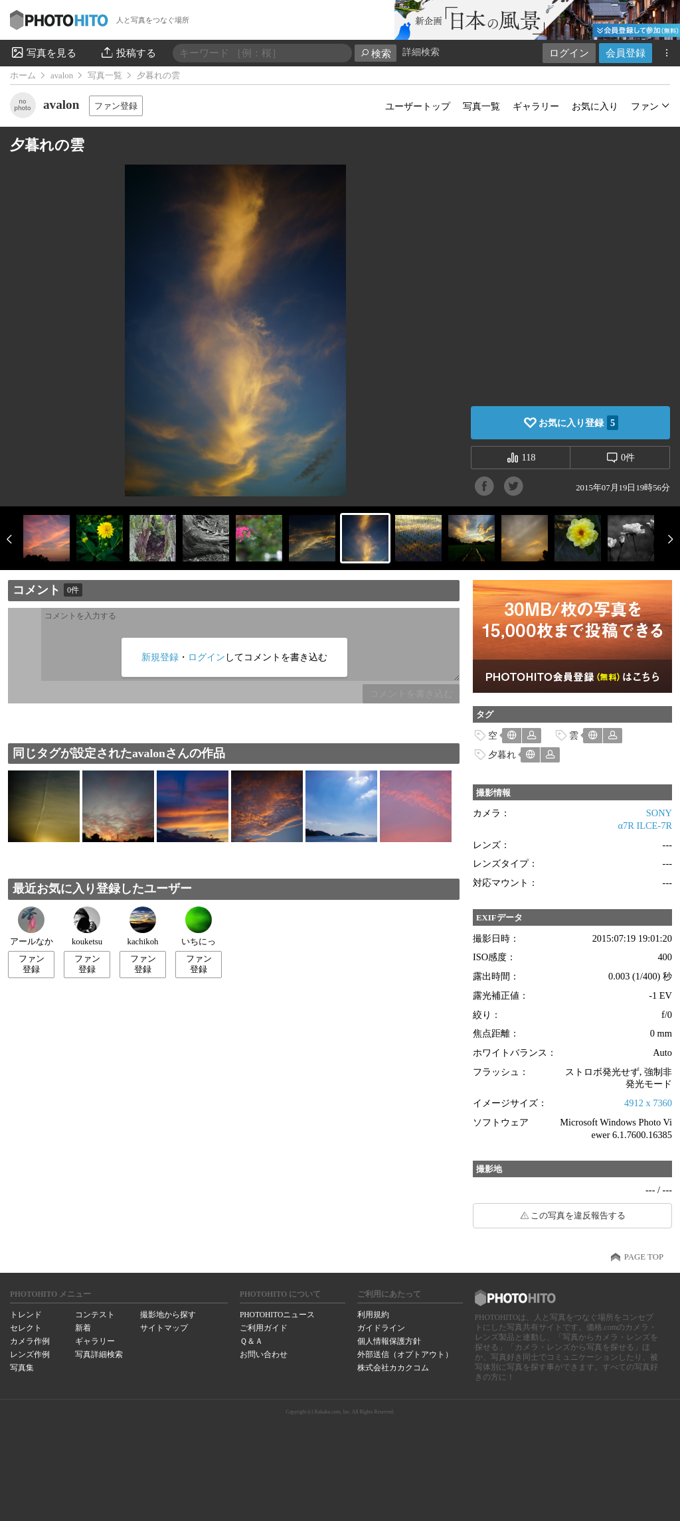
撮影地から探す (168, 1315)
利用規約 (373, 1315)
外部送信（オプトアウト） (405, 1354)
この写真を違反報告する (578, 1215)
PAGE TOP (643, 1257)
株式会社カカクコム (393, 1368)
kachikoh (143, 926)
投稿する (128, 52)
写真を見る (43, 52)
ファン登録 (115, 106)
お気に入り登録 (578, 422)
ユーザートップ (417, 106)
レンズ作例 (30, 1354)
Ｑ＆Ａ (251, 1341)
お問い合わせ (264, 1354)
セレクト (26, 1328)
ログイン (569, 52)
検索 (375, 53)
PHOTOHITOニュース (277, 1315)
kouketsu (87, 926)
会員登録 (625, 52)
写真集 (22, 1368)
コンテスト (95, 1315)
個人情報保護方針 (389, 1341)
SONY (659, 813)
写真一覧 (105, 75)
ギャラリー (536, 106)
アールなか (31, 926)
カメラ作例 (30, 1341)
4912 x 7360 (648, 1103)
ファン (645, 106)
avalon (61, 75)
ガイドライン (381, 1328)
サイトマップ (164, 1328)
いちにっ (198, 926)
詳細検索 (421, 52)
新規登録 (160, 657)
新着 (83, 1328)
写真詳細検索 (99, 1354)
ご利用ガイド (264, 1328)
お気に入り (595, 106)
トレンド (26, 1315)
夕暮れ (502, 754)
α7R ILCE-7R (645, 825)
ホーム (23, 75)
